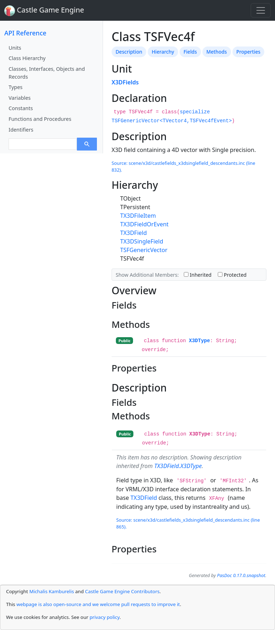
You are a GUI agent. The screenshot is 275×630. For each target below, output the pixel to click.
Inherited (198, 274)
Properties (248, 51)
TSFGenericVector (143, 250)
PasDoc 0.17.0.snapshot (241, 575)
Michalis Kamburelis (51, 591)
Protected (232, 274)
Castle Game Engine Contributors (122, 591)
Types (16, 87)
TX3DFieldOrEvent (144, 224)
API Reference (25, 33)
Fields (190, 51)
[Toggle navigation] (261, 10)
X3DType (199, 341)
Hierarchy (163, 51)
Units (15, 47)
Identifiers (21, 129)
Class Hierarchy (27, 58)
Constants (21, 108)
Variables (20, 97)
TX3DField (133, 233)
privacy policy (104, 617)
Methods (216, 51)
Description (129, 51)
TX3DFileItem (138, 216)
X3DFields (125, 82)
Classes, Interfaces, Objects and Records (47, 72)
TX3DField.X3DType (178, 466)
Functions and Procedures (40, 118)
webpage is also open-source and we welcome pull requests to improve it (98, 604)
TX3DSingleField (141, 241)
